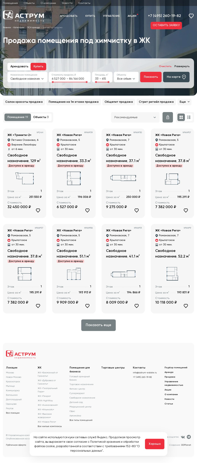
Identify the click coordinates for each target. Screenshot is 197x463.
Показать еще (98, 325)
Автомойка (75, 415)
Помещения (10, 2)
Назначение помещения (23, 74)
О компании (48, 2)
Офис (72, 411)
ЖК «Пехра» (44, 396)
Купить (90, 16)
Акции (132, 16)
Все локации (13, 413)
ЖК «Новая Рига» (47, 421)
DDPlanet (186, 445)
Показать (151, 77)
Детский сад (76, 402)
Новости (67, 2)
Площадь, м (101, 74)
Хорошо (155, 443)
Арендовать (69, 16)
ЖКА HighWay (45, 400)
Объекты (29, 2)
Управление (111, 16)
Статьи (169, 404)
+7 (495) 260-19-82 (164, 16)
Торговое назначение (82, 384)
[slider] (53, 82)
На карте (176, 77)
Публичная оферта (16, 445)
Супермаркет (77, 393)
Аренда (169, 372)
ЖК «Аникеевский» (48, 405)
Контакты (84, 2)
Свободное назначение (82, 397)
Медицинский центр (80, 406)
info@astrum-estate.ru (145, 372)
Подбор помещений (176, 368)
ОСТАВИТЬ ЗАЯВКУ (166, 25)
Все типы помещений (81, 420)
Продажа (170, 377)
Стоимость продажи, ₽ (64, 74)
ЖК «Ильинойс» (46, 409)
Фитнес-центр (77, 388)
